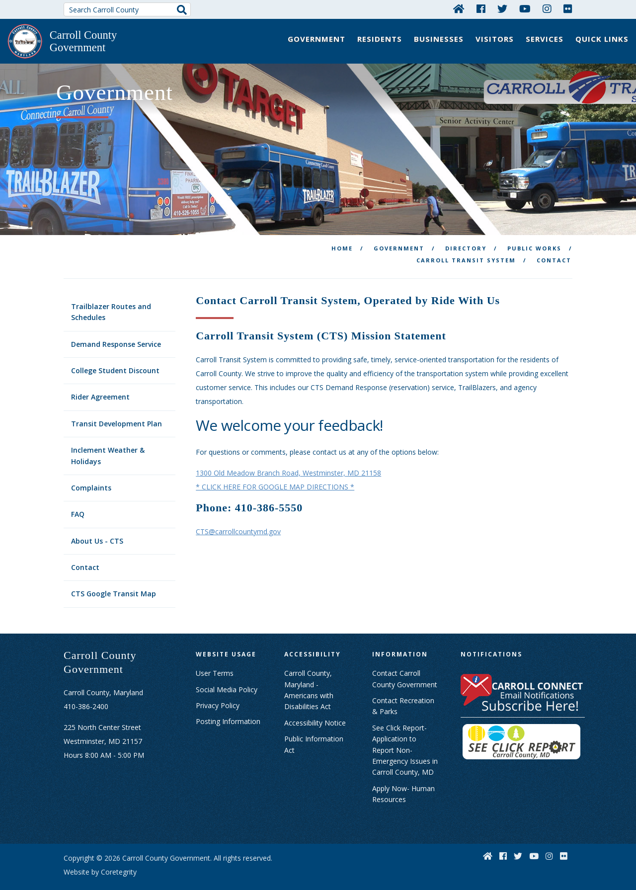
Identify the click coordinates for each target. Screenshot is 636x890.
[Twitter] (502, 8)
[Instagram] (547, 8)
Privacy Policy (217, 690)
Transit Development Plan (116, 408)
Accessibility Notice (315, 708)
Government (316, 39)
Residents (379, 39)
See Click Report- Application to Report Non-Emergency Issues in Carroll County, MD (405, 735)
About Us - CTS (97, 526)
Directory (465, 233)
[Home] (459, 8)
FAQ (77, 499)
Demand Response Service (116, 329)
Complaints (91, 473)
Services (544, 39)
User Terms (215, 658)
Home (342, 233)
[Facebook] (481, 8)
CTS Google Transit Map (113, 579)
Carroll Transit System (466, 245)
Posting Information (228, 707)
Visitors (495, 39)
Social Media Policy (226, 674)
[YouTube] (525, 8)
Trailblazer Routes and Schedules (111, 297)
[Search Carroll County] (127, 9)
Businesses (439, 39)
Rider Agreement (100, 382)
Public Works (534, 233)
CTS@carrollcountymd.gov (238, 516)
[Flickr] (567, 8)
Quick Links (602, 39)
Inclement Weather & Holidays (108, 440)
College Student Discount (115, 355)
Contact (85, 552)
